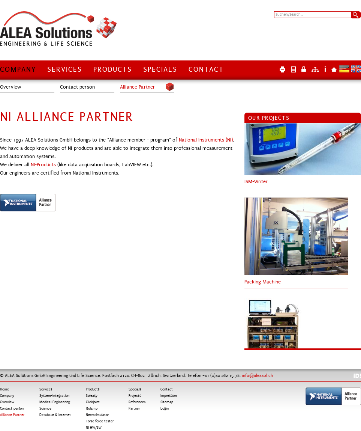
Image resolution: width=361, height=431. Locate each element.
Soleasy (91, 395)
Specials (160, 69)
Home (334, 69)
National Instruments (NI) (206, 140)
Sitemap (315, 69)
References (137, 402)
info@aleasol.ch (257, 375)
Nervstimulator (97, 415)
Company (18, 69)
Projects (135, 395)
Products (112, 69)
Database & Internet (55, 415)
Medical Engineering (54, 402)
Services (64, 69)
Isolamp (91, 408)
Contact (206, 69)
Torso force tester (100, 421)
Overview (10, 87)
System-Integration (54, 395)
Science (45, 408)
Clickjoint (93, 402)
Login (303, 69)
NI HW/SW (94, 427)
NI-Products (43, 165)
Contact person (77, 87)
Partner (134, 408)
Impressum (325, 69)
